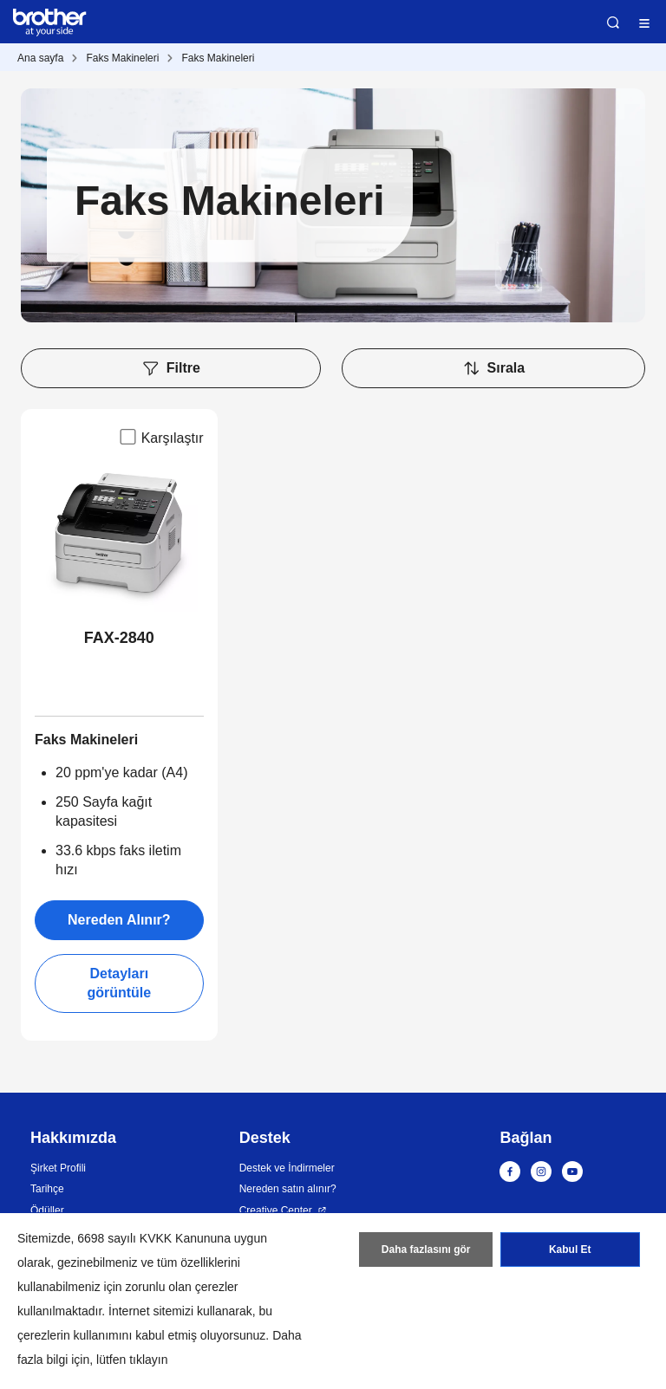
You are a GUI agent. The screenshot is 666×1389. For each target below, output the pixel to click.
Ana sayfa (40, 58)
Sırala (494, 368)
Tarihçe (47, 1189)
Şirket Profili (58, 1168)
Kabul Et (570, 1249)
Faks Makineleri (122, 58)
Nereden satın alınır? (287, 1189)
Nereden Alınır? (119, 919)
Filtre (170, 368)
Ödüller (47, 1210)
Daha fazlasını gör (426, 1249)
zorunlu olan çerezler (182, 1287)
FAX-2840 (119, 637)
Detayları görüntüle (119, 983)
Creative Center (275, 1210)
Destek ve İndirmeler (287, 1168)
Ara (613, 22)
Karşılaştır (160, 436)
